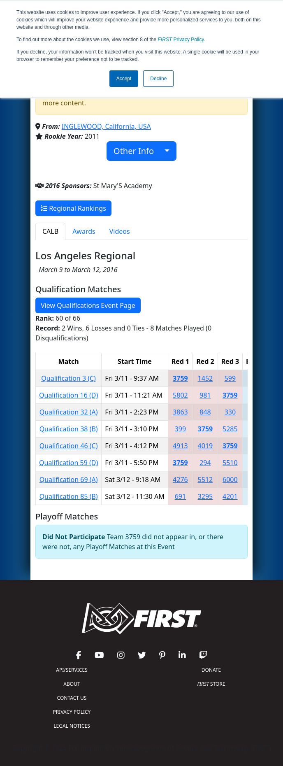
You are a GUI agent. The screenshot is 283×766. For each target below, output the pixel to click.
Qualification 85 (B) (68, 496)
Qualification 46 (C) (68, 445)
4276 (180, 479)
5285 (230, 428)
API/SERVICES (71, 669)
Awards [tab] (83, 231)
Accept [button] (124, 78)
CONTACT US (72, 697)
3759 (180, 378)
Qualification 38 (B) (68, 428)
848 (205, 412)
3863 (180, 412)
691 (180, 496)
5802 (180, 395)
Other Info (138, 150)
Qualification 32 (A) (68, 412)
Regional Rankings (73, 208)
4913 (180, 445)
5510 (230, 462)
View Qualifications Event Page (88, 305)
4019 (205, 445)
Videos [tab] (119, 231)
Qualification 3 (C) (68, 378)
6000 (230, 479)
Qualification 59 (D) (68, 462)
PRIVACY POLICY (72, 711)
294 (205, 462)
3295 (205, 496)
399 (180, 428)
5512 (205, 479)
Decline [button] (158, 78)
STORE (211, 683)
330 (230, 412)
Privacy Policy (181, 39)
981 (205, 395)
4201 (230, 496)
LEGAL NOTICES (71, 725)
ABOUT (71, 683)
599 (230, 378)
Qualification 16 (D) (68, 395)
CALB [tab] (50, 231)
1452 (205, 378)
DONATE (211, 669)
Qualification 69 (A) (68, 479)
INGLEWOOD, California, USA (106, 126)
